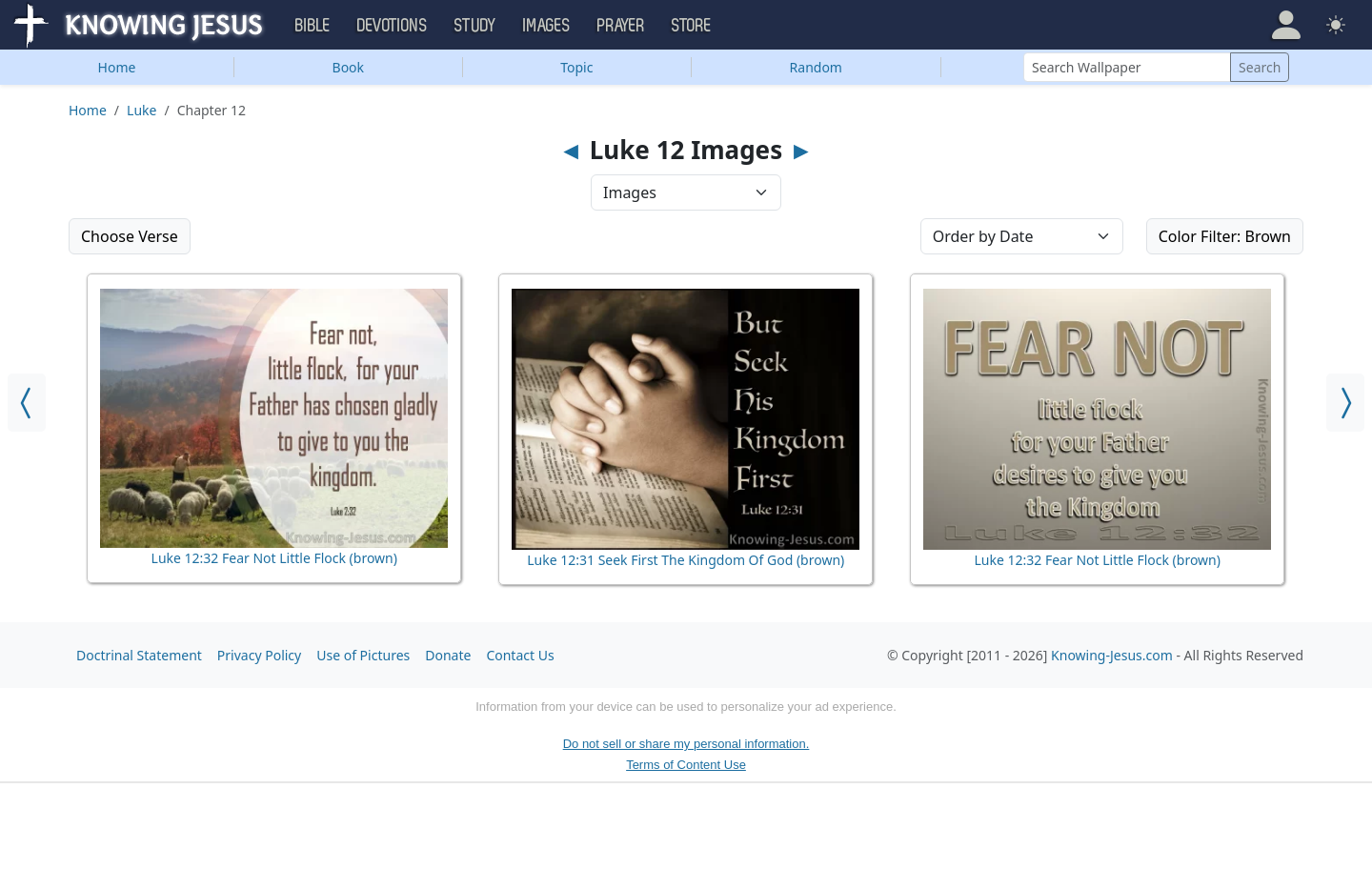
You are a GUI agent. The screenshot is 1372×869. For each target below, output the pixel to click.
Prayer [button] (621, 25)
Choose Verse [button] (129, 236)
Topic (576, 67)
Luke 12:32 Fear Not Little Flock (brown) (274, 558)
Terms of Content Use (686, 765)
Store (692, 25)
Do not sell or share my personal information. (686, 744)
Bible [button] (313, 25)
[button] (1286, 25)
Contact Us (520, 655)
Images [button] (547, 25)
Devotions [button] (392, 25)
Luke (141, 110)
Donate (448, 655)
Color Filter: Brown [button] (1225, 236)
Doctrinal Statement (139, 655)
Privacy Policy (259, 655)
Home (117, 67)
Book (349, 67)
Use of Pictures (363, 655)
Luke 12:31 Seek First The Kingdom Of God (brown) (685, 560)
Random (816, 67)
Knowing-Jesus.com (1112, 655)
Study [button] (475, 25)
